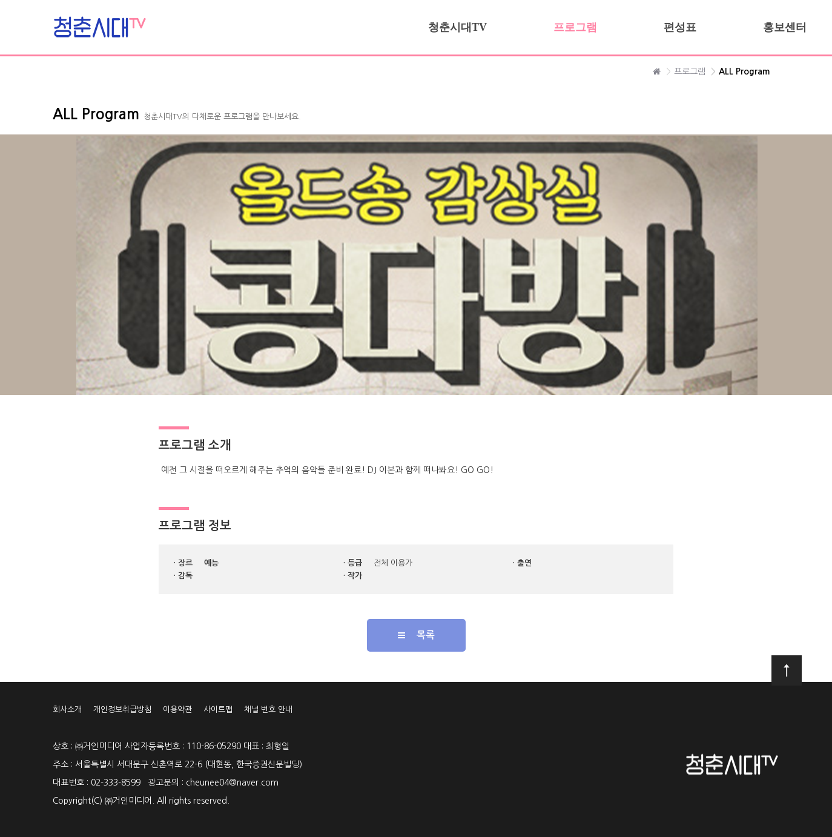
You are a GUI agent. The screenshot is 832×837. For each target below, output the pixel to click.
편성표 (680, 27)
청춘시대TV (457, 27)
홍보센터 (785, 27)
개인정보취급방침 (122, 709)
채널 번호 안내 (268, 709)
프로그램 (575, 27)
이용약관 (177, 709)
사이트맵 (218, 709)
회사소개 (67, 709)
